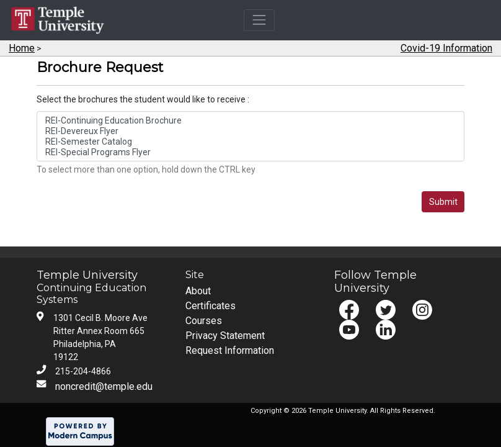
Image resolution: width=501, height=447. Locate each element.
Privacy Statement (225, 335)
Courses (203, 321)
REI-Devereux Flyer (251, 131)
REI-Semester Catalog (251, 142)
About (198, 291)
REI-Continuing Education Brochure (251, 120)
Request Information (229, 350)
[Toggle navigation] (259, 20)
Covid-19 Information (446, 48)
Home (22, 48)
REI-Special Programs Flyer (251, 152)
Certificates (210, 306)
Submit (443, 202)
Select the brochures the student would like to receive (142, 99)
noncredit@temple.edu (104, 386)
